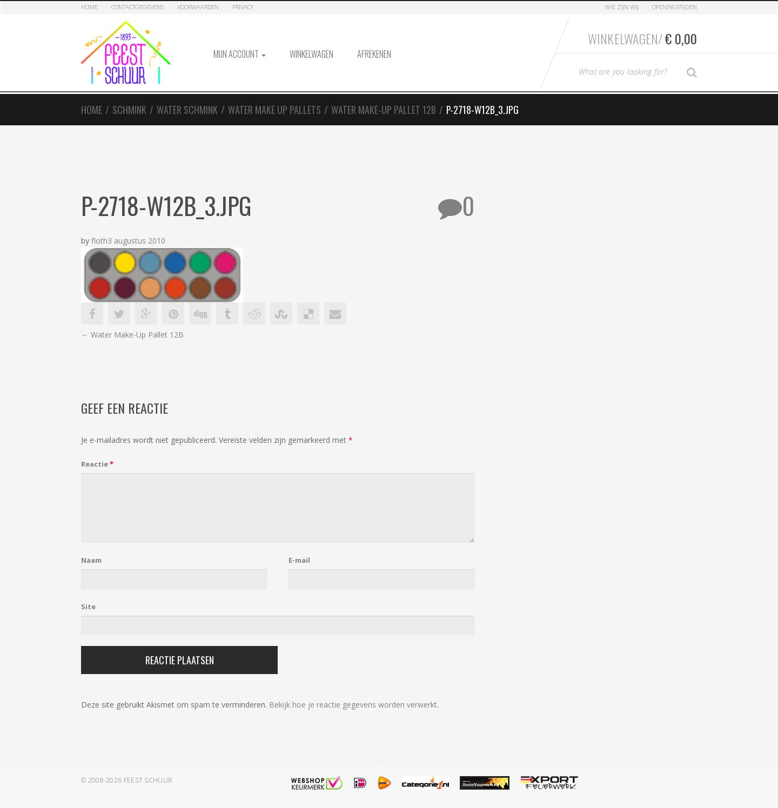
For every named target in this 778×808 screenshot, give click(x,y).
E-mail (299, 560)
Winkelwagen (311, 54)
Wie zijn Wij (622, 7)
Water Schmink (187, 110)
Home (89, 7)
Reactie (97, 464)
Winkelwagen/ (642, 38)
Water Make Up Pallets (274, 110)
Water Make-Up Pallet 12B (383, 110)
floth (99, 240)
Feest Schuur (148, 780)
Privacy (242, 7)
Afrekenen (374, 54)
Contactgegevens (137, 7)
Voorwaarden (198, 7)
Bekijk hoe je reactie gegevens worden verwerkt (353, 704)
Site (88, 606)
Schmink (129, 110)
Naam (91, 560)
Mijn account (239, 54)
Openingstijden (674, 7)
